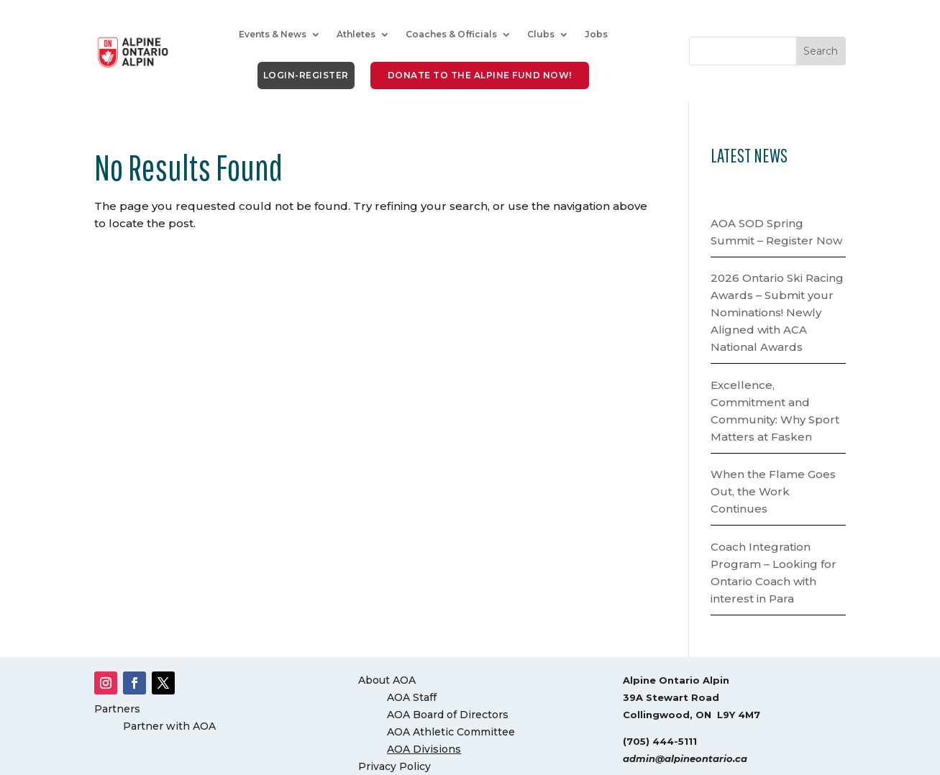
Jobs (596, 34)
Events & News (272, 34)
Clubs (541, 34)
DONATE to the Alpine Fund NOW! (480, 75)
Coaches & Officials (451, 34)
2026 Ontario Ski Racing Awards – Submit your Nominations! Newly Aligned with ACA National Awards (777, 312)
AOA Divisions (424, 749)
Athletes (356, 34)
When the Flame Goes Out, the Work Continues (773, 491)
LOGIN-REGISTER (306, 75)
